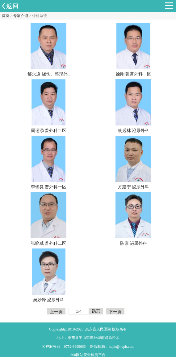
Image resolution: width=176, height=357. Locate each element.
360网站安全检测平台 (88, 355)
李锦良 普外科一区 (49, 187)
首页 (5, 16)
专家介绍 (20, 16)
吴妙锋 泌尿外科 (49, 300)
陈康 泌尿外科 (133, 243)
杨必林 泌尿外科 (133, 130)
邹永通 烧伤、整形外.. (48, 74)
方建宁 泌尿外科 (133, 187)
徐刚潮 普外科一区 (134, 74)
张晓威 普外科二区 (49, 243)
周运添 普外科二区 (49, 130)
